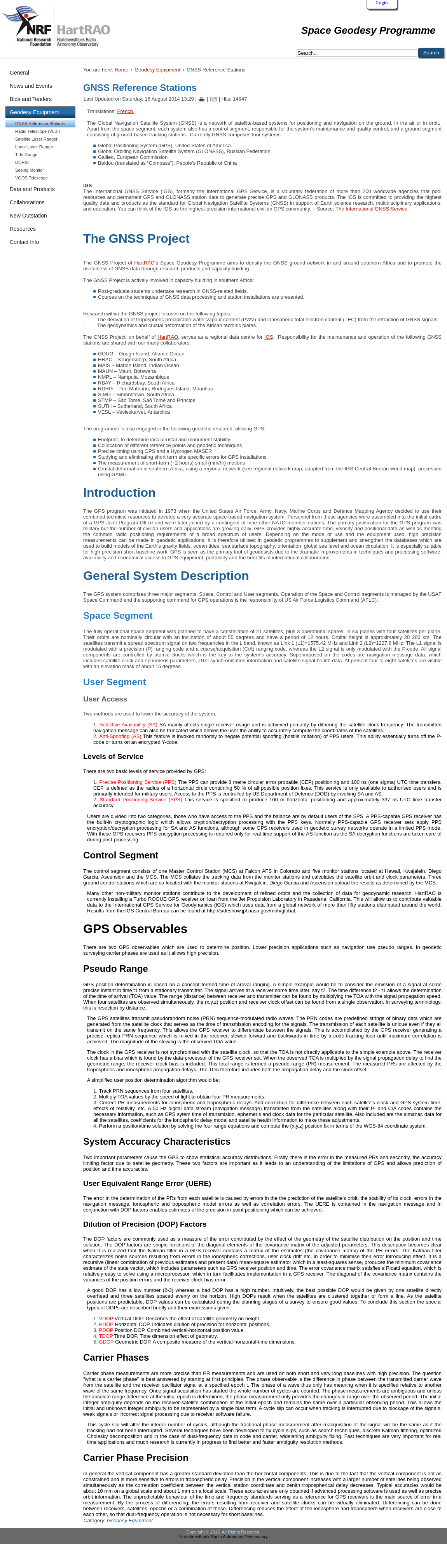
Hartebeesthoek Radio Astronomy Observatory (223, 1536)
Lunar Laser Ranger (34, 146)
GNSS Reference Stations (40, 123)
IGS (268, 337)
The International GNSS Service (371, 209)
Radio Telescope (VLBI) (37, 131)
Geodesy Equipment (157, 70)
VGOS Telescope (31, 178)
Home (121, 70)
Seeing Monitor (29, 170)
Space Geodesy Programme (368, 30)
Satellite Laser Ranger (36, 139)
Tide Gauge (26, 154)
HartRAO (144, 263)
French (125, 111)
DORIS (22, 162)
